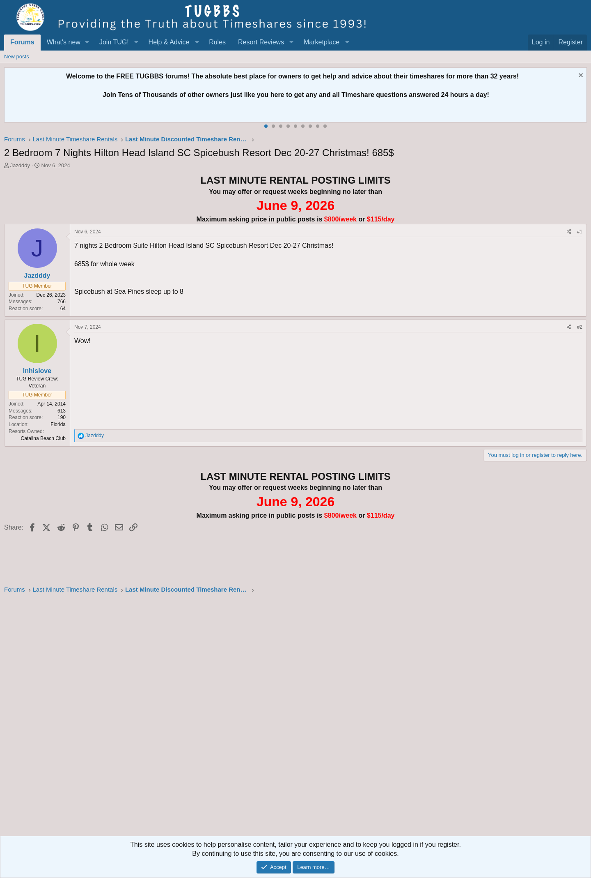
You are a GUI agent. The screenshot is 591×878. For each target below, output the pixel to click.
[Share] (569, 232)
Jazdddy (20, 165)
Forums (22, 42)
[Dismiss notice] (579, 76)
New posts (16, 56)
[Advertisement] (250, 717)
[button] (87, 42)
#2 (579, 327)
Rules (217, 42)
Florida (58, 424)
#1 (579, 232)
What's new (63, 42)
